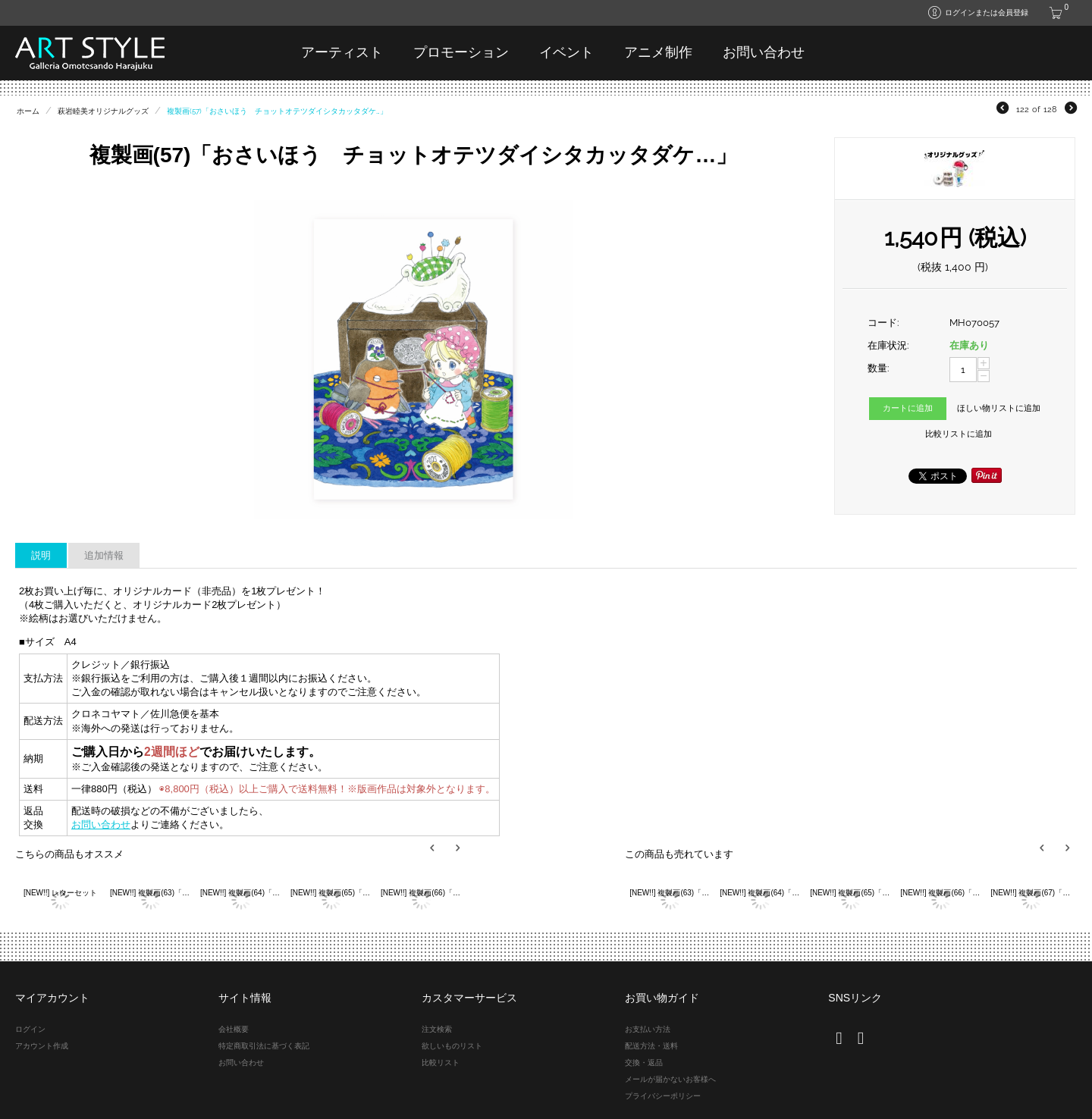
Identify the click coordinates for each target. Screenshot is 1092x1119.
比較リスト (441, 1062)
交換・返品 (644, 1062)
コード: (883, 322)
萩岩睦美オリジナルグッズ (103, 111)
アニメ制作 (658, 52)
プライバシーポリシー (663, 1096)
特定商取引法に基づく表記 (263, 1046)
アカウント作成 (41, 1046)
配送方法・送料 (651, 1046)
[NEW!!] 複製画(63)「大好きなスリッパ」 (150, 893)
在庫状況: (888, 345)
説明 (41, 555)
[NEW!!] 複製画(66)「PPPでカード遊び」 (421, 893)
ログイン (30, 1029)
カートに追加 (908, 408)
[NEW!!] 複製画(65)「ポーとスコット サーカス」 (331, 893)
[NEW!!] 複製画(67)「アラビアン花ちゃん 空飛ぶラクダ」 (1031, 893)
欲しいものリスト (452, 1046)
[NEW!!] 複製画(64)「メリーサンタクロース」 (240, 893)
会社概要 (233, 1029)
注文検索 (437, 1029)
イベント (566, 52)
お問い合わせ (764, 52)
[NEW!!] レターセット (60, 893)
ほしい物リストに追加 (998, 408)
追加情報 (104, 555)
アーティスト (342, 52)
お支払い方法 (647, 1029)
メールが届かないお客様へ (670, 1079)
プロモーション (461, 52)
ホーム (28, 111)
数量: (878, 368)
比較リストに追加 (958, 434)
